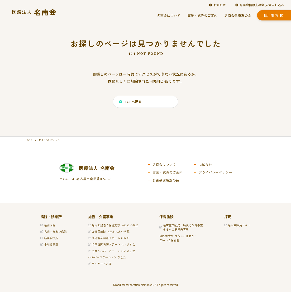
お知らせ (217, 5)
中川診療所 (49, 244)
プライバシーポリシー (215, 172)
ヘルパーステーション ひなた (107, 257)
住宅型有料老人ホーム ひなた (108, 238)
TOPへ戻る (130, 101)
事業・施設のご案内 (202, 15)
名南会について (168, 15)
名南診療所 (49, 238)
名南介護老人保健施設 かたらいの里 (113, 225)
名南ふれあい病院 (53, 231)
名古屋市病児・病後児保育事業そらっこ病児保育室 (181, 227)
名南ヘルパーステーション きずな (111, 251)
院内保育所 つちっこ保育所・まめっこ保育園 (178, 238)
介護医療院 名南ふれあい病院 (108, 231)
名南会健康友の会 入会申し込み (259, 5)
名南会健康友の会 (237, 15)
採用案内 (273, 15)
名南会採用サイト (237, 225)
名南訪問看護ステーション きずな (111, 244)
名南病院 (47, 225)
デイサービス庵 (100, 264)
